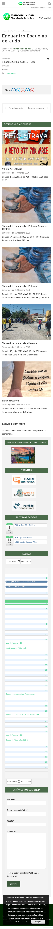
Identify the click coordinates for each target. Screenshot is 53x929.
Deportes (11, 73)
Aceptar (38, 922)
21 (46, 706)
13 (46, 660)
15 (46, 670)
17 (46, 680)
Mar (14, 561)
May (23, 561)
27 (46, 752)
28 (46, 757)
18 (46, 685)
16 (46, 675)
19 (46, 690)
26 (46, 746)
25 (46, 731)
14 (46, 665)
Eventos (11, 31)
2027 (28, 561)
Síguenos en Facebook (41, 8)
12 (46, 654)
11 (46, 639)
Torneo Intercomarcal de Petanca (19, 286)
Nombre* (26, 801)
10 (46, 634)
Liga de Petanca (10, 400)
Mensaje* (26, 833)
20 (46, 701)
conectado (27, 430)
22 (46, 711)
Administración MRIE (23, 49)
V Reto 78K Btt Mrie (12, 169)
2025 (9, 561)
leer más (25, 922)
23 (46, 721)
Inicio (4, 31)
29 (46, 762)
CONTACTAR (45, 18)
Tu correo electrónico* (26, 812)
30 (46, 767)
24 (46, 726)
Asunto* (26, 823)
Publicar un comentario (30, 51)
